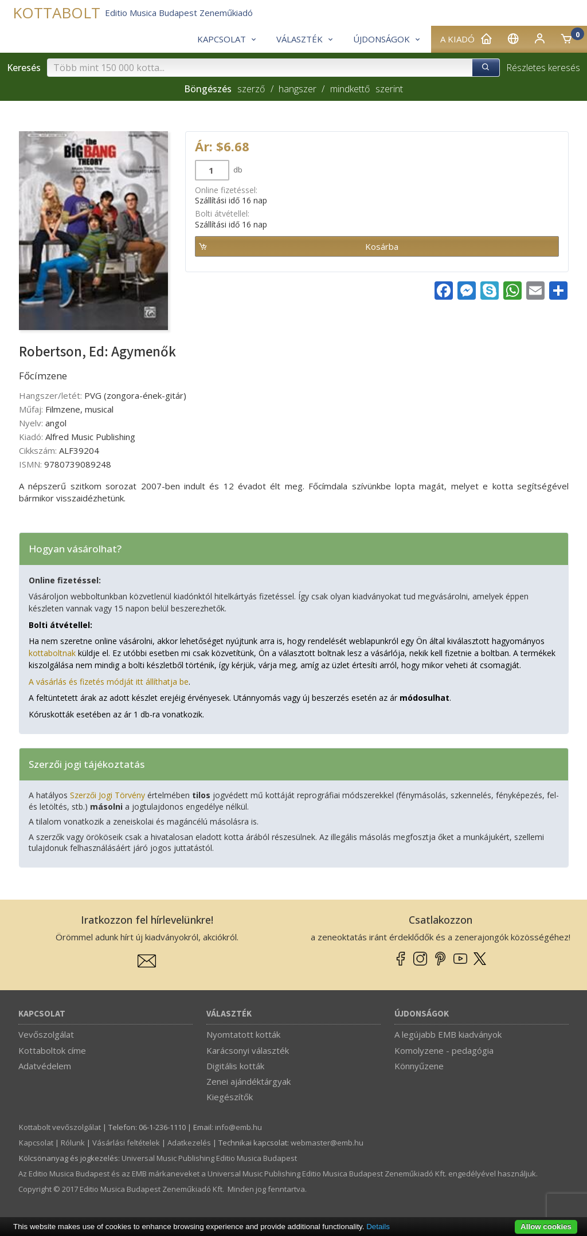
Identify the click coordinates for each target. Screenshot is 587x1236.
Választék (229, 1014)
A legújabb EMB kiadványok (448, 1034)
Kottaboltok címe (52, 1050)
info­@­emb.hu (238, 1127)
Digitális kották (235, 1066)
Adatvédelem (44, 1066)
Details (378, 1226)
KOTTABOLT (56, 12)
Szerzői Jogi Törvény (107, 795)
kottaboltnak (52, 653)
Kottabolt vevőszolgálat (60, 1127)
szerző (251, 89)
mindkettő (350, 89)
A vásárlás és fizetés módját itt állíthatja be (109, 681)
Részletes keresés (543, 67)
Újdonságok (421, 1014)
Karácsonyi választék (247, 1050)
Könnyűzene (419, 1066)
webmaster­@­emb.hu (327, 1142)
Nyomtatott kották (243, 1034)
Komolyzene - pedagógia (444, 1050)
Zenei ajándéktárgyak (248, 1081)
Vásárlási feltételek (126, 1142)
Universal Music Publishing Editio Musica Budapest (209, 1158)
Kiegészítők (229, 1096)
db (237, 169)
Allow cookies (546, 1226)
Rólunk (73, 1142)
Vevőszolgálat (46, 1034)
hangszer (297, 89)
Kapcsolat (41, 1014)
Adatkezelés (189, 1142)
